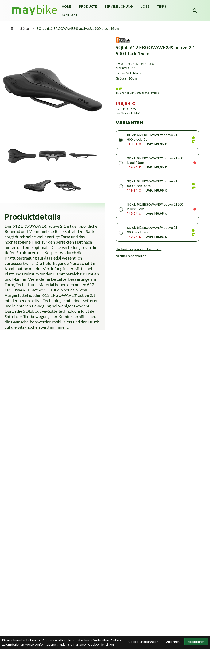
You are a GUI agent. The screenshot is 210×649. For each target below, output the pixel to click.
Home (67, 6)
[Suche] (195, 10)
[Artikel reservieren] (157, 255)
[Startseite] (12, 28)
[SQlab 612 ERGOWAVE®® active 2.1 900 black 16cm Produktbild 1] (22, 155)
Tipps (161, 6)
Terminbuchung (118, 6)
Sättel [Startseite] (25, 28)
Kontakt (70, 14)
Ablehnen (173, 642)
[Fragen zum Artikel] (157, 249)
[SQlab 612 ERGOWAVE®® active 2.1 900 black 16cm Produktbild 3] (83, 155)
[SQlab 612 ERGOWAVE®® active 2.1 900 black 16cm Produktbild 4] (37, 186)
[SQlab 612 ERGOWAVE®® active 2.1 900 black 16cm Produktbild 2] (52, 155)
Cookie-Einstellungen (143, 642)
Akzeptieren (196, 642)
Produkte (88, 6)
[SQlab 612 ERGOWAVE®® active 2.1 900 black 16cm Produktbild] (52, 89)
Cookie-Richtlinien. (101, 645)
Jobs (145, 6)
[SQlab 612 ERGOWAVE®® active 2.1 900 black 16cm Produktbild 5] (67, 186)
